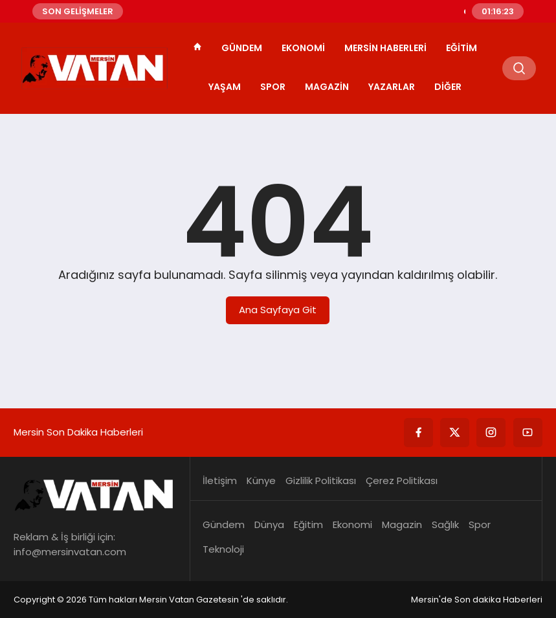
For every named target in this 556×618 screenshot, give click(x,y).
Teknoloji (223, 549)
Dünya (269, 524)
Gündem (241, 47)
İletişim (220, 480)
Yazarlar (391, 86)
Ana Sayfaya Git (278, 309)
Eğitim (461, 47)
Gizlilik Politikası (320, 480)
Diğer (447, 86)
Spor (272, 86)
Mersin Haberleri (385, 47)
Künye (261, 480)
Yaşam (224, 86)
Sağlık (445, 524)
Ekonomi (303, 47)
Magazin (327, 86)
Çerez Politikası (402, 480)
